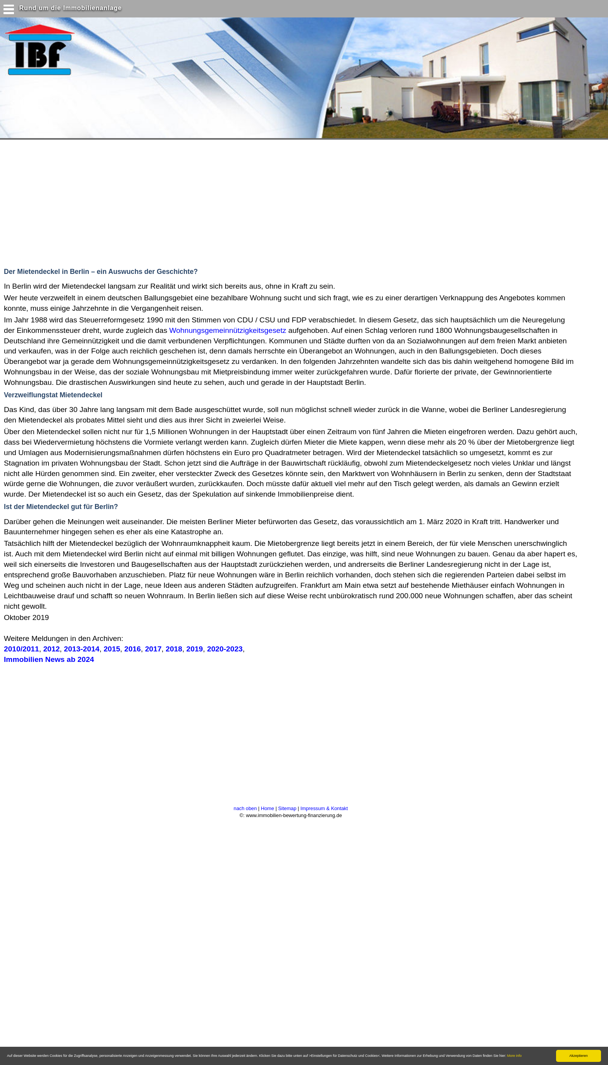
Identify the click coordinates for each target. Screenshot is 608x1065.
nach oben (245, 808)
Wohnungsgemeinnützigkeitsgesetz (228, 330)
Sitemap (287, 808)
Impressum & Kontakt (324, 808)
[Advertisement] (151, 201)
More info (514, 1056)
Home (267, 808)
